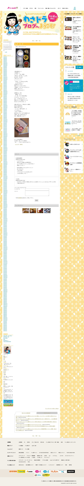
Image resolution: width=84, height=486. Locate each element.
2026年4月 (5, 58)
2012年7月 (5, 252)
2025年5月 (5, 71)
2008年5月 (5, 311)
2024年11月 (5, 78)
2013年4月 (5, 242)
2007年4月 (5, 327)
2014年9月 (5, 222)
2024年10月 (5, 79)
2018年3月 (5, 172)
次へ (40, 40)
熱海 (4, 339)
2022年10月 (5, 107)
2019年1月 (5, 160)
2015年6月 (5, 211)
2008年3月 (5, 314)
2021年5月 (5, 127)
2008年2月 (5, 315)
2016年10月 (5, 192)
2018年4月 (5, 171)
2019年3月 (5, 158)
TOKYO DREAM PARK (7, 341)
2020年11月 (5, 134)
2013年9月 (5, 236)
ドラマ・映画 (25, 8)
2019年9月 (5, 151)
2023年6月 (5, 98)
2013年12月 (5, 232)
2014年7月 (5, 224)
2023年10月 (5, 93)
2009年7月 (5, 295)
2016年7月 (5, 196)
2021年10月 (5, 121)
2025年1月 (5, 75)
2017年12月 (5, 176)
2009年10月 (5, 291)
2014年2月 (5, 230)
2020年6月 (5, 140)
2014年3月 (5, 229)
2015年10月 (5, 206)
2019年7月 (5, 153)
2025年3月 (5, 73)
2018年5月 (5, 170)
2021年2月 (5, 131)
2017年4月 (5, 185)
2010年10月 (5, 277)
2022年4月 (5, 114)
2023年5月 (5, 99)
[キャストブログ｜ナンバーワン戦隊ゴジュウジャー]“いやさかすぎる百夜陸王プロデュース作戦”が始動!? (35, 426)
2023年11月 (5, 92)
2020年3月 (5, 144)
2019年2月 (5, 159)
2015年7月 (5, 210)
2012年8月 (5, 251)
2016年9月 (5, 193)
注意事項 (20, 198)
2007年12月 (5, 317)
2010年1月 (5, 288)
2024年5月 (5, 85)
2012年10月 (5, 249)
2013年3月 (5, 243)
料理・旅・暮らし (65, 8)
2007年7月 (5, 323)
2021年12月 (5, 119)
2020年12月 (5, 133)
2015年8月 (5, 209)
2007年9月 (5, 321)
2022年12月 (5, 105)
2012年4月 (5, 256)
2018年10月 (5, 164)
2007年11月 (5, 318)
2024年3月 (5, 87)
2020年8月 (5, 138)
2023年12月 (5, 91)
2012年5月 (5, 255)
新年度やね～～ (5, 340)
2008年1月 (5, 316)
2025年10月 (5, 65)
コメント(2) (17, 144)
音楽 (35, 8)
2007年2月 (5, 329)
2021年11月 (5, 120)
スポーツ (59, 8)
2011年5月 (5, 269)
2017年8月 (5, 180)
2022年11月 (5, 106)
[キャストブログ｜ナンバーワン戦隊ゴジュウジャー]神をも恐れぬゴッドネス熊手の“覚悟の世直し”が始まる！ (36, 421)
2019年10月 (5, 150)
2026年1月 (5, 61)
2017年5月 (5, 184)
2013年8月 (5, 237)
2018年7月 (5, 167)
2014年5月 (5, 226)
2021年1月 (5, 132)
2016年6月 (5, 197)
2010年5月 (5, 283)
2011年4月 (5, 270)
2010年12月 (5, 275)
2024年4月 (5, 86)
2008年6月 (5, 310)
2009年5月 (5, 297)
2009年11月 (5, 290)
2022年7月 (5, 111)
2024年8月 (5, 81)
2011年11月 (5, 262)
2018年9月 (5, 165)
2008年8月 (5, 308)
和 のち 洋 (20, 44)
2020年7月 (5, 139)
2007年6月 (5, 324)
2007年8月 (5, 322)
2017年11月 (5, 177)
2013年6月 (5, 239)
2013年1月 (5, 245)
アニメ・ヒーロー (41, 8)
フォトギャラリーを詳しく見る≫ (52, 408)
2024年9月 (5, 80)
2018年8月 (5, 166)
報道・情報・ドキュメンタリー (50, 8)
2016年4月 (5, 199)
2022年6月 (5, 112)
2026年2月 (5, 60)
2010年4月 (5, 284)
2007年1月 (5, 330)
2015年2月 (5, 216)
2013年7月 (5, 238)
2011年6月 (5, 268)
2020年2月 (5, 145)
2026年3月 (5, 59)
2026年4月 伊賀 (6, 336)
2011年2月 (5, 272)
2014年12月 (5, 218)
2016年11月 (5, 191)
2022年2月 (5, 117)
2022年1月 (5, 118)
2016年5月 (5, 198)
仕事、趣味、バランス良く (7, 335)
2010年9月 (5, 278)
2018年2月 (5, 173)
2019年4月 (5, 157)
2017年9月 (5, 179)
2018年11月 (5, 163)
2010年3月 (5, 285)
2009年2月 (5, 301)
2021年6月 (5, 126)
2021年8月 (5, 124)
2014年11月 (5, 219)
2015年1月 (5, 217)
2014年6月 (5, 225)
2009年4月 (5, 298)
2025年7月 (5, 68)
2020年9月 (5, 137)
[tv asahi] (13, 8)
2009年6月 (5, 296)
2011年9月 (5, 264)
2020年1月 (5, 146)
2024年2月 (5, 88)
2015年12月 (5, 204)
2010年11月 (5, 276)
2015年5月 (5, 212)
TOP (36, 40)
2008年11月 (5, 304)
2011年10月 (5, 263)
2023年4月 (5, 100)
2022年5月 (5, 113)
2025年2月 (5, 74)
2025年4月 (5, 72)
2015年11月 (5, 205)
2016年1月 (5, 203)
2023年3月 (5, 101)
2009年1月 (5, 302)
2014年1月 (5, 231)
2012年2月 (5, 258)
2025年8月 (5, 67)
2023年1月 (5, 104)
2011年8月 (5, 265)
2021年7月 (5, 125)
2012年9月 (5, 250)
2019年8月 (5, 152)
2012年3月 (5, 257)
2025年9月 (5, 66)
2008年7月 (5, 309)
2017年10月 (5, 178)
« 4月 (6, 52)
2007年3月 (5, 328)
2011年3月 (5, 271)
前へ (33, 40)
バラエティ (31, 8)
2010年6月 (5, 282)
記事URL (21, 144)
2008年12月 (5, 303)
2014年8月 (5, 223)
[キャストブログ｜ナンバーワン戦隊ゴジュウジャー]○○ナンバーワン (28, 424)
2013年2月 (5, 244)
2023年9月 (5, 94)
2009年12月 (5, 289)
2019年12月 (5, 147)
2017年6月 (5, 183)
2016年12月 (5, 190)
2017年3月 (5, 186)
